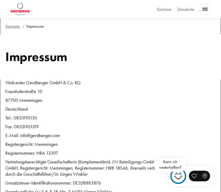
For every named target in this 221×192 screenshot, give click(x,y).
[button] (194, 176)
